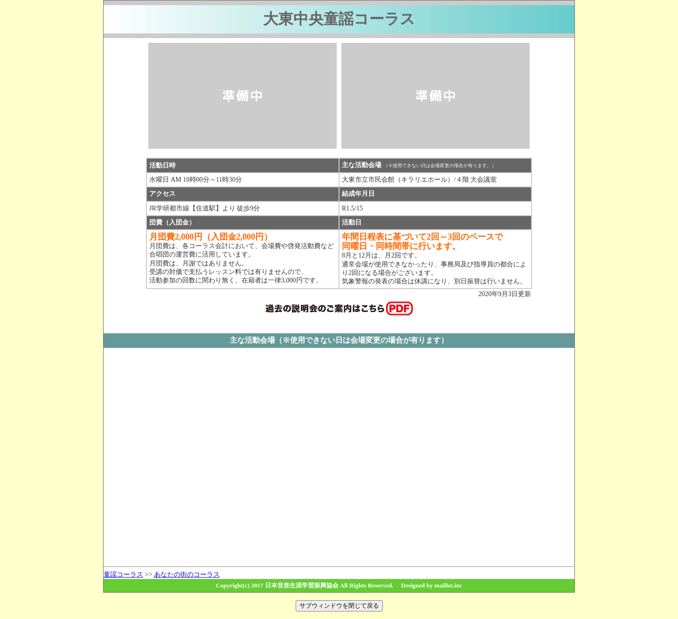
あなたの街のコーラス (187, 574)
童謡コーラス (123, 574)
